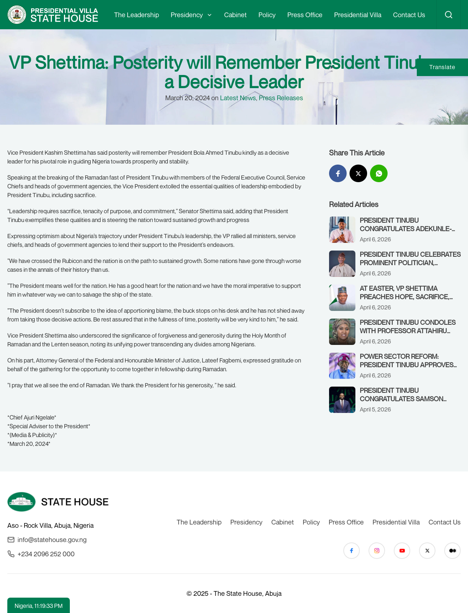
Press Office (304, 15)
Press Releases (281, 98)
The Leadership (136, 15)
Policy (267, 15)
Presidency (187, 15)
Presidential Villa (357, 15)
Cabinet (235, 15)
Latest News (238, 98)
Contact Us (409, 15)
